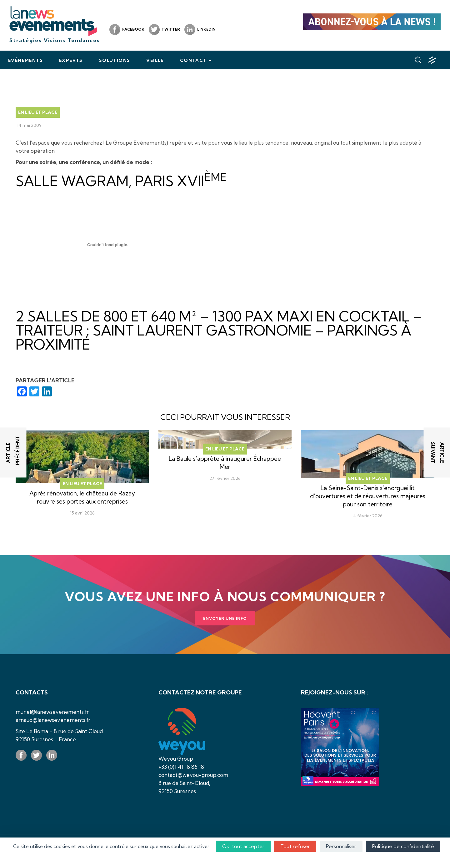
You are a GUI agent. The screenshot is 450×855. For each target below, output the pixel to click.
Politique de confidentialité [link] (403, 846)
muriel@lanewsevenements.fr (52, 711)
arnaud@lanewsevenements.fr (53, 720)
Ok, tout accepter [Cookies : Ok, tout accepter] (243, 846)
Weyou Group (175, 758)
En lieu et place (37, 112)
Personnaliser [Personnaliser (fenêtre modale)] (341, 846)
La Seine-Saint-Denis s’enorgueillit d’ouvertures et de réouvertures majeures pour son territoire (367, 496)
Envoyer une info (225, 618)
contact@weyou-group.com (193, 775)
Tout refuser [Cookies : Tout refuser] (295, 846)
